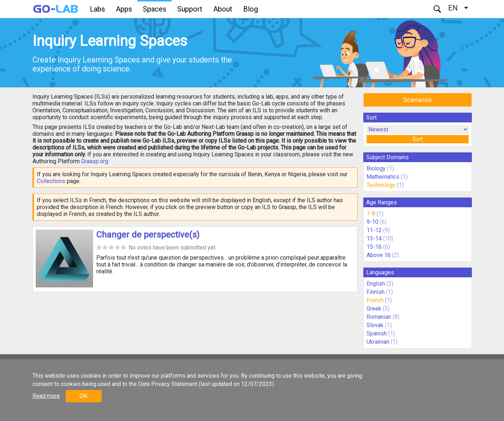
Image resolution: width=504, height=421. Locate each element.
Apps (124, 9)
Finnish (376, 291)
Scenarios (417, 100)
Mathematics (383, 176)
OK (83, 396)
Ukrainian (378, 341)
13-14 (374, 238)
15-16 (374, 246)
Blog (250, 9)
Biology (376, 168)
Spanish (377, 333)
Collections (51, 181)
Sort (417, 139)
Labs (97, 9)
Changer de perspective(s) (148, 235)
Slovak (375, 325)
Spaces (154, 9)
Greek (374, 308)
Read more (46, 395)
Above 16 (379, 255)
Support (189, 9)
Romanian (379, 316)
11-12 (374, 230)
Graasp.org (94, 161)
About (222, 9)
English (376, 283)
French (375, 300)
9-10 (372, 221)
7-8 (371, 213)
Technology (381, 185)
